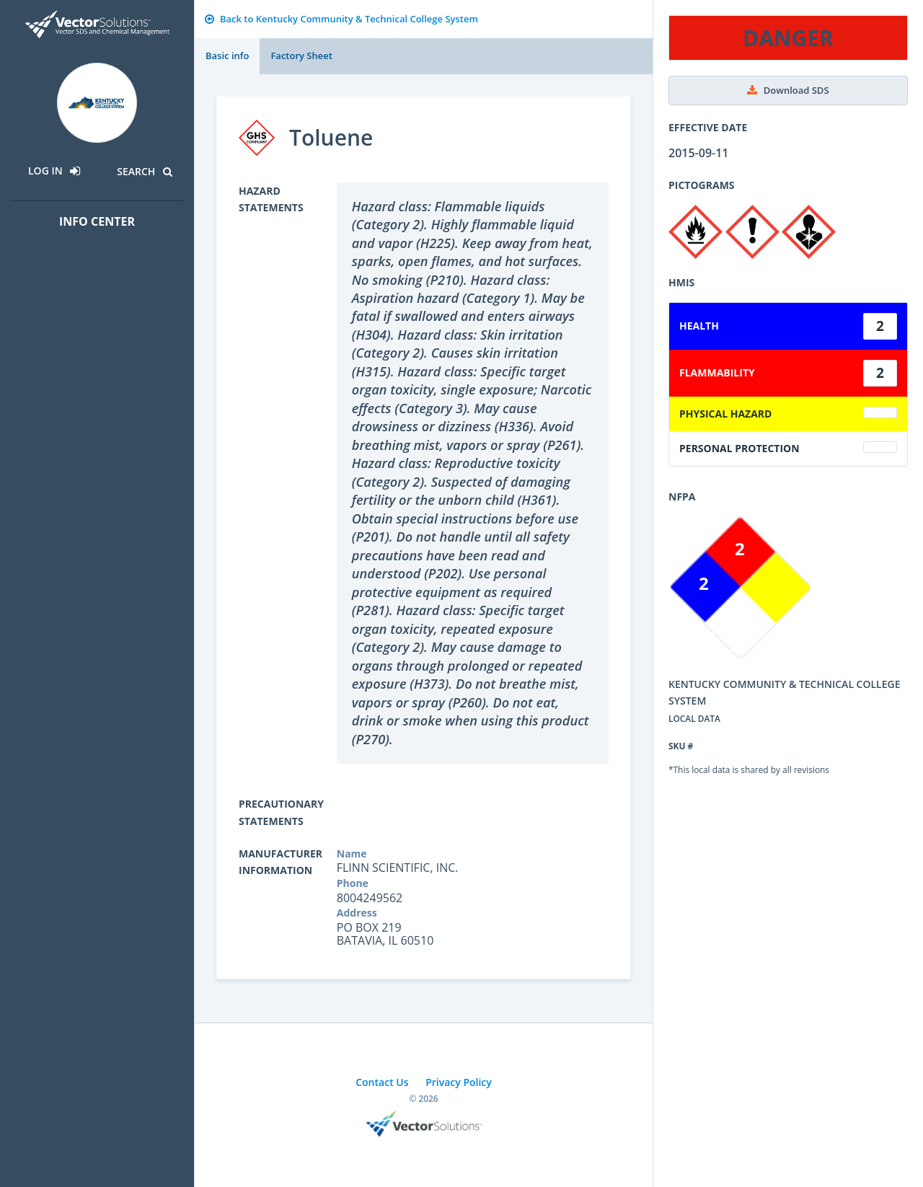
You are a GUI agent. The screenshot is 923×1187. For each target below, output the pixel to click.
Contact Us (381, 1082)
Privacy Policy (458, 1082)
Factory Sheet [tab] (301, 55)
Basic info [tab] (227, 55)
